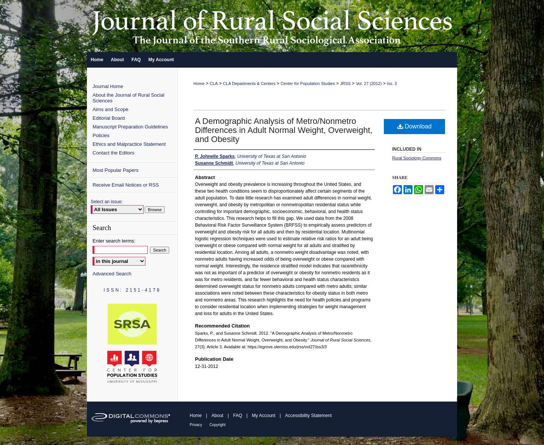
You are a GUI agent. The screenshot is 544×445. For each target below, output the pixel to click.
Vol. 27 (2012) (369, 83)
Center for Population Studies (308, 83)
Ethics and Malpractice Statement (129, 144)
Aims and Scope (110, 109)
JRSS (345, 83)
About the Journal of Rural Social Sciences (128, 98)
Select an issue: (107, 201)
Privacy (196, 425)
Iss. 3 (392, 83)
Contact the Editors (113, 153)
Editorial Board (109, 118)
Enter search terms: (114, 241)
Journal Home (108, 86)
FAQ (237, 415)
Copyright (217, 425)
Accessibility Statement (308, 415)
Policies (101, 135)
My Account (263, 415)
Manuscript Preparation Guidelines (130, 127)
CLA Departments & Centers (249, 83)
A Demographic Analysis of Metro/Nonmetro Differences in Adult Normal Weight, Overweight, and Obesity (283, 130)
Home (198, 83)
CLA (214, 83)
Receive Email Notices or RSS (126, 185)
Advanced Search (112, 274)
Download (414, 126)
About (217, 415)
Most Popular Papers (115, 170)
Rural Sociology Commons (416, 158)
